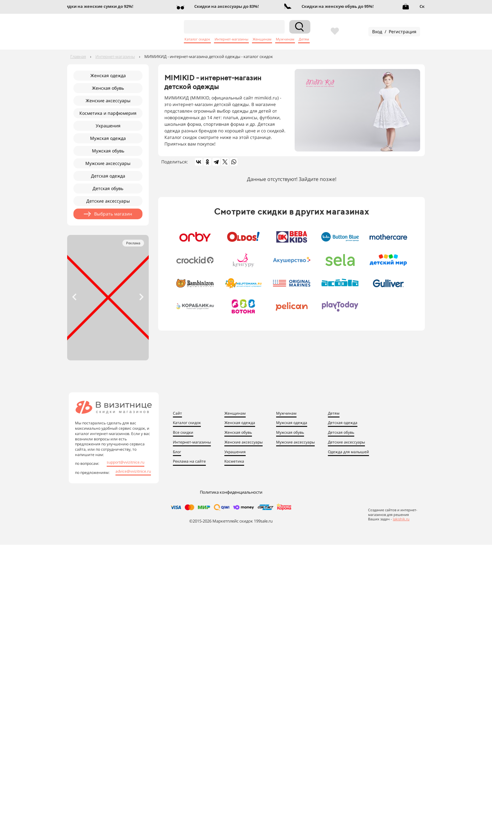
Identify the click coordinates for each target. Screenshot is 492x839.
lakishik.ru (401, 519)
